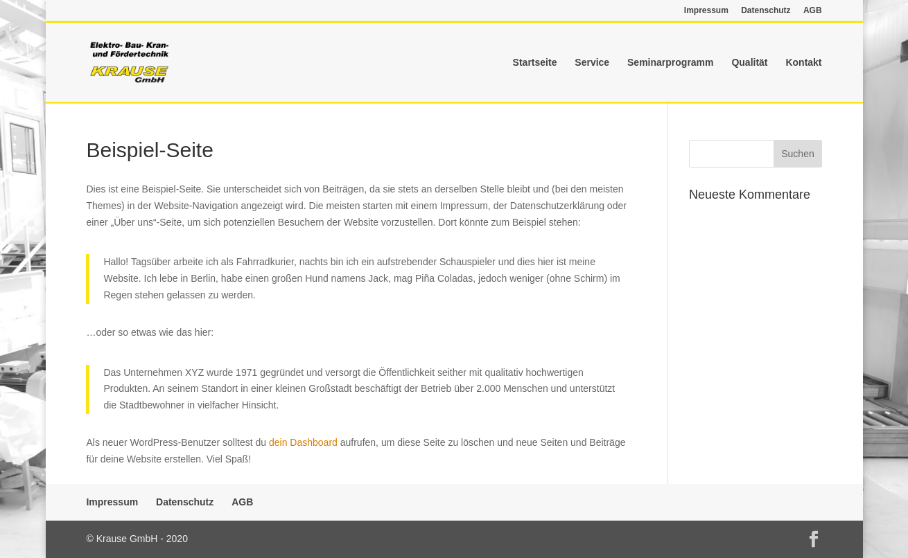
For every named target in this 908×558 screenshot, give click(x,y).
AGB (812, 10)
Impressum (706, 10)
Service (592, 62)
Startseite (535, 62)
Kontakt (803, 62)
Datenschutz (765, 10)
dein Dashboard (303, 442)
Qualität (749, 62)
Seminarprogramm (670, 62)
